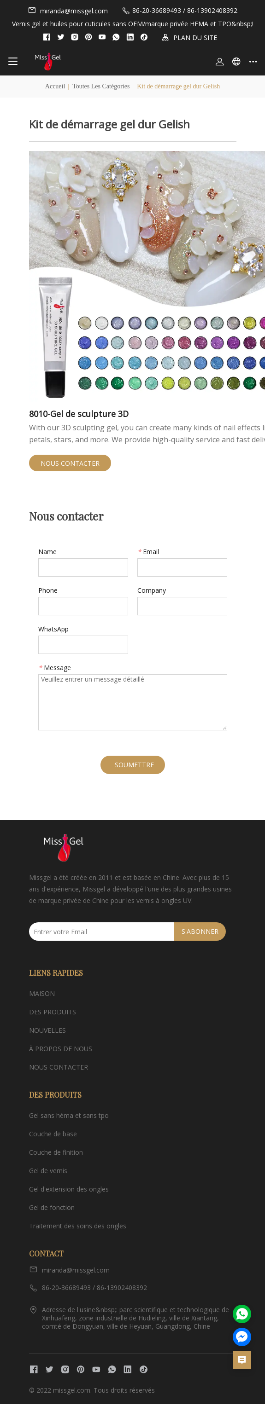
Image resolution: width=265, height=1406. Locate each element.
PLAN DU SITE (189, 37)
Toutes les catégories (101, 86)
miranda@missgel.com (68, 10)
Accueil (55, 86)
